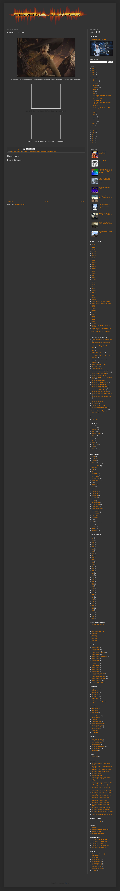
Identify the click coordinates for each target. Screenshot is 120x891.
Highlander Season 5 (97, 866)
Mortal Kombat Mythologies (98, 675)
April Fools (94, 419)
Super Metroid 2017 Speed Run (99, 841)
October (95, 85)
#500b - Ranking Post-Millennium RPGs (101, 303)
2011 (93, 142)
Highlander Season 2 (97, 861)
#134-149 (94, 257)
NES (93, 471)
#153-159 (94, 260)
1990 (93, 553)
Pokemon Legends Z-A (97, 725)
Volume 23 (94, 635)
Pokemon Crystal (96, 714)
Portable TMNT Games (104, 161)
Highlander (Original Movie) (98, 854)
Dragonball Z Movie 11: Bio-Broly (99, 800)
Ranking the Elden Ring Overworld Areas (101, 396)
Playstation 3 (95, 493)
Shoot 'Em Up (95, 444)
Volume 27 (94, 637)
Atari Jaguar (94, 458)
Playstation (94, 489)
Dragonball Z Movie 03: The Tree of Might (101, 782)
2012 (93, 140)
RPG (93, 440)
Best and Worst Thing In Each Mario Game (102, 339)
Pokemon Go (95, 719)
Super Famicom (95, 513)
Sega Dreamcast (96, 502)
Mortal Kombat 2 (95, 658)
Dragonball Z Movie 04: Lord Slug (100, 784)
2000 (93, 572)
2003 (93, 577)
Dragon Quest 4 (95, 694)
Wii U (93, 521)
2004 (93, 579)
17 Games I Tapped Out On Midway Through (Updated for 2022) (105, 171)
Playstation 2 (95, 491)
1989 (93, 551)
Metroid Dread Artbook (97, 831)
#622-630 (94, 323)
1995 (93, 562)
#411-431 (94, 294)
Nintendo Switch (95, 478)
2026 (93, 68)
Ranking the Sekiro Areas (98, 401)
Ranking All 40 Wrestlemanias (102, 152)
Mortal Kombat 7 (95, 667)
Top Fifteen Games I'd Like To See (100, 409)
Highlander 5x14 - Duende (98, 39)
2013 (93, 138)
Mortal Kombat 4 (95, 662)
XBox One (94, 528)
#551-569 (94, 312)
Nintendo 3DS (95, 473)
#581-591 (94, 318)
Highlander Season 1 (97, 859)
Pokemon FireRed (96, 717)
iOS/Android (94, 530)
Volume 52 (94, 640)
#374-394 (94, 290)
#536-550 (94, 310)
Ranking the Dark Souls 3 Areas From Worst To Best (105, 223)
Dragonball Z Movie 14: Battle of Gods (101, 807)
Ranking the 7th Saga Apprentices (100, 382)
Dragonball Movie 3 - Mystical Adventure (101, 769)
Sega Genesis (95, 506)
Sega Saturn (95, 510)
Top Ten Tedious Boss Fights (98, 410)
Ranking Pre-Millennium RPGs (99, 375)
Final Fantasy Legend (97, 739)
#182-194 (94, 266)
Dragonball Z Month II (97, 775)
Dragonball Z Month (96, 773)
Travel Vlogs (94, 412)
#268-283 (94, 277)
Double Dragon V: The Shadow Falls (101, 108)
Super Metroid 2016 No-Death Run (100, 840)
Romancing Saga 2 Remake (98, 746)
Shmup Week (95, 756)
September (96, 87)
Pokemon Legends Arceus (98, 723)
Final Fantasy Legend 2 (97, 741)
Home (46, 201)
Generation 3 (95, 712)
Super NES (94, 515)
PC (92, 482)
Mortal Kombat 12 (96, 654)
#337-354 (94, 286)
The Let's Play (95, 732)
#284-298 (94, 279)
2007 (93, 585)
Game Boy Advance (96, 464)
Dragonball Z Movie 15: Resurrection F (101, 809)
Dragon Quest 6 (95, 698)
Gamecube (94, 467)
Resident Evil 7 (38, 151)
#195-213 (94, 268)
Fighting (93, 431)
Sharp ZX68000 (95, 512)
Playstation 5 (26, 151)
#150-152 (94, 259)
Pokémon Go (95, 730)
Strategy (94, 448)
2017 (12, 151)
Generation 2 (95, 710)
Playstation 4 (19, 151)
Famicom (94, 460)
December (95, 81)
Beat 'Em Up (95, 429)
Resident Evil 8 (45, 151)
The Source (94, 870)
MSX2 (93, 469)
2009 (93, 588)
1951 (93, 537)
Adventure (94, 427)
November (95, 83)
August (95, 89)
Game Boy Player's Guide (98, 631)
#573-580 (94, 316)
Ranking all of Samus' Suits (98, 380)
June (94, 93)
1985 (93, 544)
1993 (93, 559)
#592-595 (94, 320)
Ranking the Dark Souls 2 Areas (99, 386)
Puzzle (93, 439)
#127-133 (94, 255)
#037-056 (94, 248)
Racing (93, 442)
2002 (93, 575)
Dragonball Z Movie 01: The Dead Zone (101, 777)
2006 (93, 583)
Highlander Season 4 (97, 865)
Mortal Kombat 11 (96, 651)
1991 (93, 555)
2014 (93, 136)
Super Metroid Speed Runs (98, 405)
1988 (93, 550)
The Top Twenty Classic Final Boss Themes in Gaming (104, 206)
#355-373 (94, 288)
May (94, 112)
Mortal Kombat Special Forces (99, 678)
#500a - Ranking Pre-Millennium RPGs (101, 301)
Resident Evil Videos (98, 105)
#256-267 (94, 275)
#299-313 (94, 281)
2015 (93, 134)
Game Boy (94, 462)
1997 (93, 566)
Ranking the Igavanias (97, 399)
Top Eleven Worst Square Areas (99, 407)
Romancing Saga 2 (96, 744)
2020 (93, 123)
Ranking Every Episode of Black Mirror (101, 372)
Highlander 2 (95, 855)
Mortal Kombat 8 (95, 669)
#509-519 (94, 307)
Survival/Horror (52, 151)
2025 (93, 70)
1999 (93, 570)
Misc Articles (95, 362)
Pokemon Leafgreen (96, 721)
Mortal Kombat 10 (96, 649)
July (94, 91)
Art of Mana (94, 827)
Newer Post (10, 201)
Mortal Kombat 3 (95, 660)
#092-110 (94, 251)
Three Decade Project (97, 821)
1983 (93, 540)
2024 (93, 72)
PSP (93, 488)
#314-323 (94, 283)
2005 (93, 581)
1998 (93, 568)
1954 (93, 538)
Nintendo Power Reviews (98, 624)
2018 (93, 128)
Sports (93, 446)
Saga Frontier (95, 750)
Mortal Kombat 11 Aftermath (98, 652)
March (94, 116)
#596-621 (94, 321)
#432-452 (94, 296)
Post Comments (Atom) (19, 204)
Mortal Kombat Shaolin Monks (99, 676)
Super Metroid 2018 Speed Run (99, 843)
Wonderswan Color (96, 523)
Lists (93, 360)
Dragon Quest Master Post (98, 352)
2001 (93, 574)
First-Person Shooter (97, 433)
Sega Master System (97, 508)
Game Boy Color (96, 465)
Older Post (81, 201)
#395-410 (94, 292)
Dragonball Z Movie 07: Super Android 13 (101, 790)
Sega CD (94, 500)
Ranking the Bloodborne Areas (99, 384)
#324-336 (94, 284)
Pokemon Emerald (96, 716)
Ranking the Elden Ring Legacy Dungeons (102, 393)
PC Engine (94, 484)
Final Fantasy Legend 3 (97, 742)
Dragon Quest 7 (95, 700)
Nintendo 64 (94, 475)
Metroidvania (95, 437)
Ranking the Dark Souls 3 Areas (99, 388)
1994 (93, 561)
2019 (93, 126)
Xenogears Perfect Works (98, 833)
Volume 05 (94, 633)
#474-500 (94, 299)
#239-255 (94, 273)
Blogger (66, 883)
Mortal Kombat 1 (95, 647)
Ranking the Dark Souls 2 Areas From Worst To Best (105, 196)
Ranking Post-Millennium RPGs (99, 373)
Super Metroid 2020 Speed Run (99, 847)
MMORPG (94, 435)
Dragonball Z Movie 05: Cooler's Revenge (102, 785)
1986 (93, 546)
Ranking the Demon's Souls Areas (100, 391)
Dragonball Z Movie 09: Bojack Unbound (101, 795)
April (94, 114)
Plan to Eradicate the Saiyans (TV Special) (102, 814)
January (95, 121)
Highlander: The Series (97, 868)
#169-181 (94, 264)
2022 (93, 77)
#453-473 (94, 297)
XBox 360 (94, 526)
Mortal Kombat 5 (95, 664)
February (95, 119)
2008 (93, 586)
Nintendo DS (95, 477)
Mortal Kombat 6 (95, 665)
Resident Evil (32, 151)
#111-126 (94, 253)
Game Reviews (95, 354)
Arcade (93, 456)
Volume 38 (94, 638)
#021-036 (94, 246)
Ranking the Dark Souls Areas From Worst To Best (105, 214)
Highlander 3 (95, 857)
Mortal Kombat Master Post (98, 364)
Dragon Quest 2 (95, 690)
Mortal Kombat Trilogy (97, 680)
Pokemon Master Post (97, 368)
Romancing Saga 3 (96, 748)
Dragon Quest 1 (95, 689)
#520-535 (94, 308)
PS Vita (93, 486)
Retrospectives (95, 403)
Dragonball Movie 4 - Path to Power (100, 771)
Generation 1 (95, 708)
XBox (93, 524)
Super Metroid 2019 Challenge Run (100, 845)
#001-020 (94, 244)
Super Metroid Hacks (98, 110)
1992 (93, 557)
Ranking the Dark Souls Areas (99, 390)
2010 (93, 145)
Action (93, 426)
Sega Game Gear (96, 504)
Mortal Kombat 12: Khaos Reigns (99, 656)
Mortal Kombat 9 (95, 671)
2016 (93, 132)
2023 (93, 75)
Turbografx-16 (95, 517)
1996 (93, 564)
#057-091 (94, 249)
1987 (93, 548)
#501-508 (94, 305)
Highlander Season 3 (97, 863)
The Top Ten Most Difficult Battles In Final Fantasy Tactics (105, 180)
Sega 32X (94, 499)
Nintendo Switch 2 (96, 480)
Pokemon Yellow (95, 728)
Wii (92, 519)
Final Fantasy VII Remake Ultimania (100, 829)
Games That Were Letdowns (98, 359)
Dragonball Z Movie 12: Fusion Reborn (101, 802)
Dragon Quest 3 (95, 692)
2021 (15, 151)
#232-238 (94, 272)
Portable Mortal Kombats (97, 682)
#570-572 (94, 314)
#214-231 (94, 270)
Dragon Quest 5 (95, 696)
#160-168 (94, 262)
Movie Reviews (95, 366)
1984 (93, 542)
